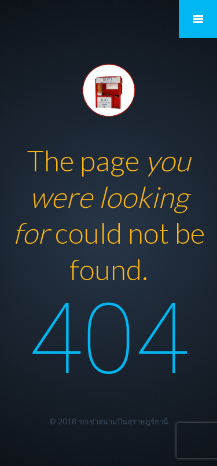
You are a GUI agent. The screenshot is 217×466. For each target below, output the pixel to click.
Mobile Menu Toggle (198, 19)
